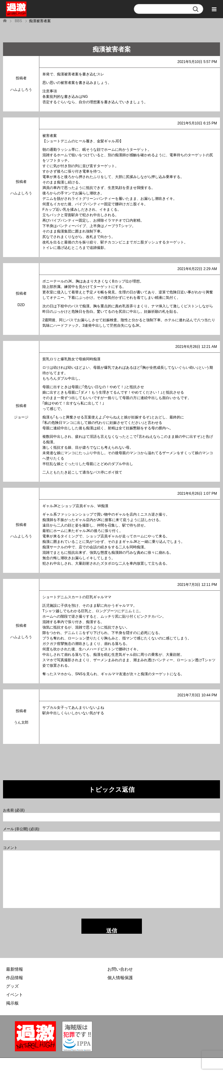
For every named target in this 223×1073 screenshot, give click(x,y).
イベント (14, 994)
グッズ (12, 986)
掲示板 (12, 1003)
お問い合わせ (120, 969)
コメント (10, 848)
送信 (111, 931)
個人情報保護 (120, 977)
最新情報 (14, 969)
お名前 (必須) (14, 810)
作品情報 (14, 977)
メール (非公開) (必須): (21, 829)
